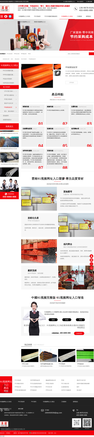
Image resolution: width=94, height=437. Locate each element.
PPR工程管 (25, 364)
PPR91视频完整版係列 (9, 75)
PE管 (29, 53)
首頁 (12, 59)
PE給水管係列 (7, 79)
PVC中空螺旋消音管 (36, 387)
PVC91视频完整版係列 (51, 16)
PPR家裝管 (80, 364)
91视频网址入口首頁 (24, 16)
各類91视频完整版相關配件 (83, 385)
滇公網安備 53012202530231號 (37, 433)
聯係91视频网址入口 (40, 21)
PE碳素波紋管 (32, 59)
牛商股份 (8, 433)
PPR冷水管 (17, 53)
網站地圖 (89, 2)
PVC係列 (33, 401)
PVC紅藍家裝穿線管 (36, 383)
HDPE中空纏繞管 (66, 390)
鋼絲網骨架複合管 (51, 380)
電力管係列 (24, 59)
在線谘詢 (79, 333)
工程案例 (79, 16)
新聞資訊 (88, 16)
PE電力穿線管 (8, 99)
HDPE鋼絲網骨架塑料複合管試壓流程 (10, 149)
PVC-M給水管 (65, 383)
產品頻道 (17, 59)
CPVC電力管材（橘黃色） (10, 91)
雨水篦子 (79, 390)
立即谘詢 (71, 82)
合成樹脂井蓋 (65, 387)
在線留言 (80, 2)
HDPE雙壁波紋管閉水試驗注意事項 (9, 164)
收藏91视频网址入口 (69, 2)
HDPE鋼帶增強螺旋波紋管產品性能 (9, 133)
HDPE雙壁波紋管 (35, 380)
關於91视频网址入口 (24, 21)
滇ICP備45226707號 (23, 433)
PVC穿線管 (37, 16)
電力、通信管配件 (9, 111)
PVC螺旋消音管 (19, 383)
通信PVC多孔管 (8, 103)
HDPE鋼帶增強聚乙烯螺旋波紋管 (49, 364)
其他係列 (6, 115)
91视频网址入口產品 (67, 16)
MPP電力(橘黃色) (9, 95)
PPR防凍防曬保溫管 (20, 390)
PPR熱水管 (23, 53)
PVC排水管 (9, 53)
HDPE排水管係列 (8, 83)
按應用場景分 (7, 120)
